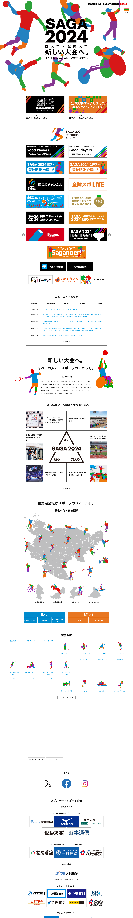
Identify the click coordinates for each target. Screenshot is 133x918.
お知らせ (66, 303)
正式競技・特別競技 (30, 620)
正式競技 (78, 620)
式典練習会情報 (80, 266)
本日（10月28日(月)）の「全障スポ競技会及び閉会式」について (62, 335)
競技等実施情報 (50, 303)
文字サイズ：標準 (94, 4)
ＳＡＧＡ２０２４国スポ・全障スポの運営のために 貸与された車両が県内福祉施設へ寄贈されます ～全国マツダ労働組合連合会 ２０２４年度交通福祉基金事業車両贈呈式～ (72, 315)
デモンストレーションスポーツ (58, 620)
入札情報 (99, 303)
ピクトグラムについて (66, 697)
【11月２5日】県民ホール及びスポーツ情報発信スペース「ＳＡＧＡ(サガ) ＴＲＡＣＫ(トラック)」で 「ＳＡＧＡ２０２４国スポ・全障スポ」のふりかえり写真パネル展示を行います (72, 329)
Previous (23, 235)
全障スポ (88, 614)
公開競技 (44, 620)
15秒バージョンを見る (36, 759)
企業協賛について (66, 807)
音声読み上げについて (110, 4)
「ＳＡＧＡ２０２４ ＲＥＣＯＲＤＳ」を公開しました (60, 310)
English (123, 4)
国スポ (44, 614)
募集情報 (83, 303)
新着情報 (34, 303)
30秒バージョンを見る (55, 759)
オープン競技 (99, 620)
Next (109, 235)
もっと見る (66, 341)
